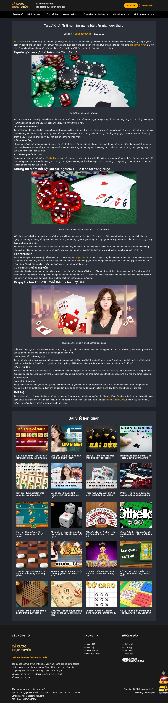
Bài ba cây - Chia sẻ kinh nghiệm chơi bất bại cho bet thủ (65, 495)
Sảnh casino (35, 14)
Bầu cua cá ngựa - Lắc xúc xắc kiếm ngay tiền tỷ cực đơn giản (31, 457)
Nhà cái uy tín (120, 14)
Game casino (71, 14)
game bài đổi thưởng (115, 400)
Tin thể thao (53, 14)
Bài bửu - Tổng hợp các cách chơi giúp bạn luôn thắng (100, 457)
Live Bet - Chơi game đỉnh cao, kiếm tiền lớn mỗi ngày (66, 457)
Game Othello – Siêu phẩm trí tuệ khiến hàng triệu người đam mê (136, 534)
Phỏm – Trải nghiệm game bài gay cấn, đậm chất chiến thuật (135, 494)
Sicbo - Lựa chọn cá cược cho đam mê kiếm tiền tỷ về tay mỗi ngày (66, 534)
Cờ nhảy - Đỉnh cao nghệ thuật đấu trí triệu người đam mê (31, 612)
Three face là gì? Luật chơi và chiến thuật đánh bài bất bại (100, 494)
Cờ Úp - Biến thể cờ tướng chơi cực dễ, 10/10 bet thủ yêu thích (135, 612)
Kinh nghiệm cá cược (144, 14)
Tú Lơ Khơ (19, 41)
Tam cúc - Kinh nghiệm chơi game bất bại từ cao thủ (30, 494)
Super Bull (80, 257)
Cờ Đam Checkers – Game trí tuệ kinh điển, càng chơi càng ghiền (30, 574)
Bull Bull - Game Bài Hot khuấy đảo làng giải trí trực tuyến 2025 (66, 574)
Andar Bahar (53, 158)
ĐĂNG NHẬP (147, 6)
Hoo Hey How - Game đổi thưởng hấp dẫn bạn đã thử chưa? (29, 534)
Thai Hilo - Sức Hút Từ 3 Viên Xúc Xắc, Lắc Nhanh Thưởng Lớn (100, 574)
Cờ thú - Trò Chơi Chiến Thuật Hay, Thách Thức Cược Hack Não (135, 574)
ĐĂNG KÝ (131, 6)
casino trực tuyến (82, 34)
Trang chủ (18, 14)
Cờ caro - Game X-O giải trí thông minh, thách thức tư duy (101, 612)
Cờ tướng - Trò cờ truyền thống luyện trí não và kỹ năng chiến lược (66, 613)
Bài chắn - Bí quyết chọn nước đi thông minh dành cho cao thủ (101, 534)
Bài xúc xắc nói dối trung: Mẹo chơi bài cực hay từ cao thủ (135, 457)
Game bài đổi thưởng (96, 14)
